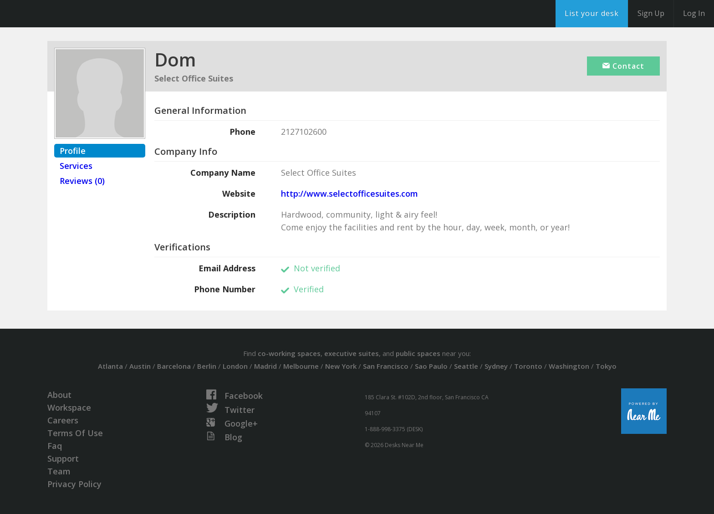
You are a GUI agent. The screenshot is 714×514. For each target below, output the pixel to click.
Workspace (69, 407)
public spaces (418, 353)
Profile (73, 150)
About (59, 394)
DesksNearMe (63, 13)
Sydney (496, 366)
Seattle (466, 366)
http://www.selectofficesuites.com (349, 193)
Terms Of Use (75, 432)
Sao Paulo (431, 366)
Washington (569, 366)
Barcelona (174, 366)
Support (63, 458)
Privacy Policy (74, 483)
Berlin (206, 366)
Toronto (528, 366)
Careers (62, 420)
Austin (140, 366)
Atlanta (110, 366)
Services (76, 165)
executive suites (351, 353)
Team (59, 471)
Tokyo (606, 366)
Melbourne (301, 366)
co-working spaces (289, 353)
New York (341, 366)
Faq (54, 445)
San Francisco (385, 366)
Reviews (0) (82, 180)
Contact (623, 66)
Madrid (265, 366)
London (235, 366)
